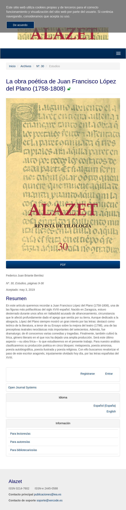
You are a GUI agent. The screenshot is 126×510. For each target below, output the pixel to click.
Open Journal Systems (22, 387)
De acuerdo (20, 25)
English (111, 411)
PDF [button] (63, 264)
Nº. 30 (40, 66)
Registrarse (87, 373)
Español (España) (105, 405)
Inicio (12, 66)
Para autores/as (20, 441)
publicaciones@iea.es (47, 494)
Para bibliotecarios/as (23, 450)
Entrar (109, 373)
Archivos (25, 66)
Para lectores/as (20, 433)
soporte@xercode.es (49, 500)
